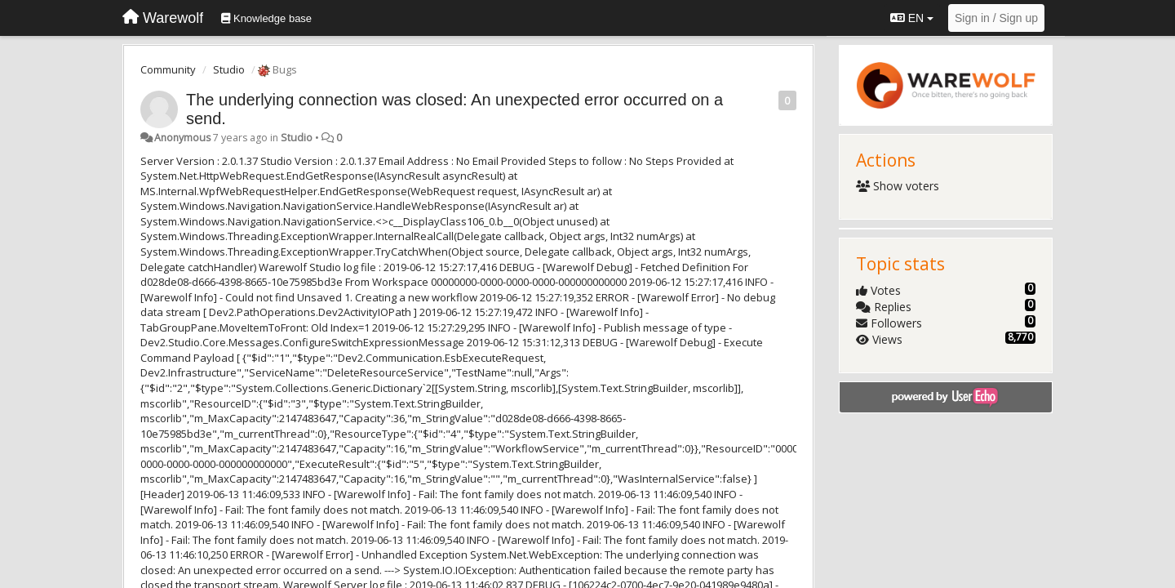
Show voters (898, 186)
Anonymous (182, 138)
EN (911, 17)
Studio (229, 69)
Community (168, 69)
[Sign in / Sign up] (996, 18)
